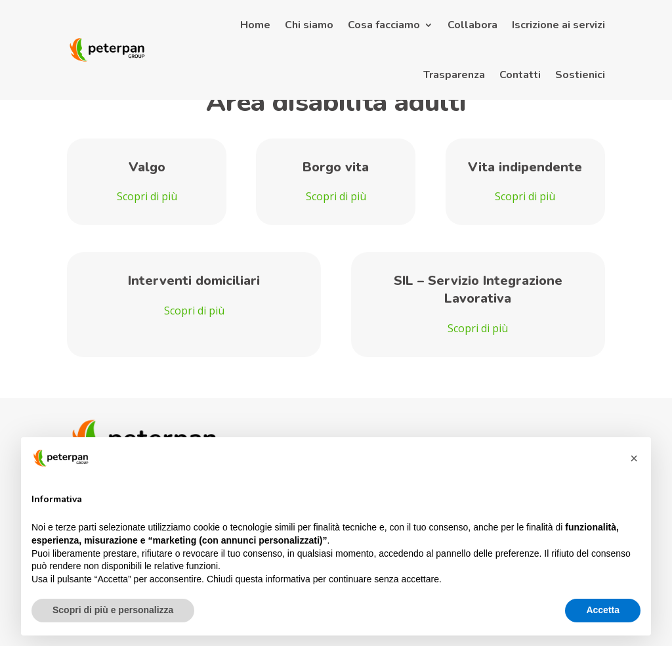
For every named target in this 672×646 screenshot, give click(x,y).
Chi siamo (309, 25)
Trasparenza (454, 75)
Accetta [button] (603, 610)
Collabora (472, 25)
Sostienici (580, 75)
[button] (633, 458)
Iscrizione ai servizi (558, 25)
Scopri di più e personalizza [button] (112, 610)
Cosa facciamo (384, 25)
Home (255, 25)
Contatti (520, 75)
